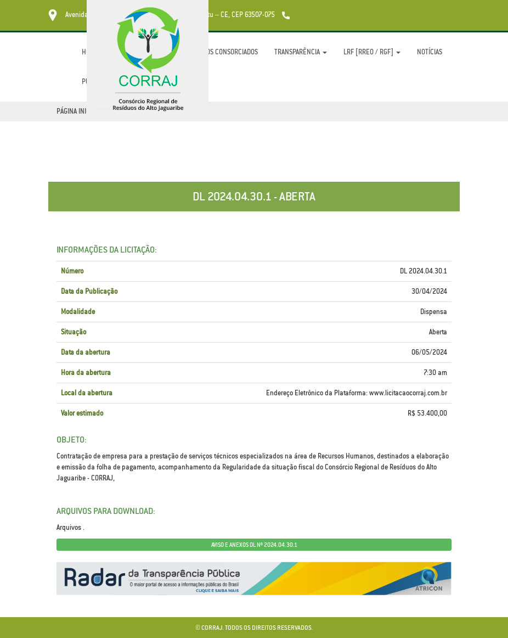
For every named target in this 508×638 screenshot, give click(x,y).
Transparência (300, 52)
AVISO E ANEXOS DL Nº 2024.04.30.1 (254, 545)
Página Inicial (77, 111)
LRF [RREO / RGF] (371, 52)
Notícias (429, 52)
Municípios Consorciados (219, 52)
